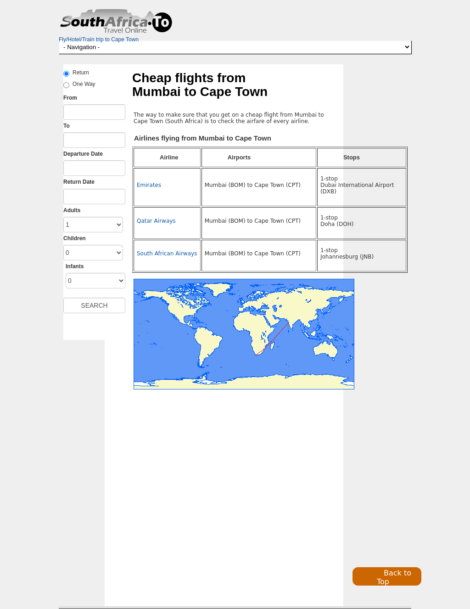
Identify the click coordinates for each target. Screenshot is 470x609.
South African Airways (167, 253)
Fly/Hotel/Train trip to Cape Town (99, 39)
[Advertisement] (186, 487)
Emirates (149, 185)
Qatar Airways (156, 221)
